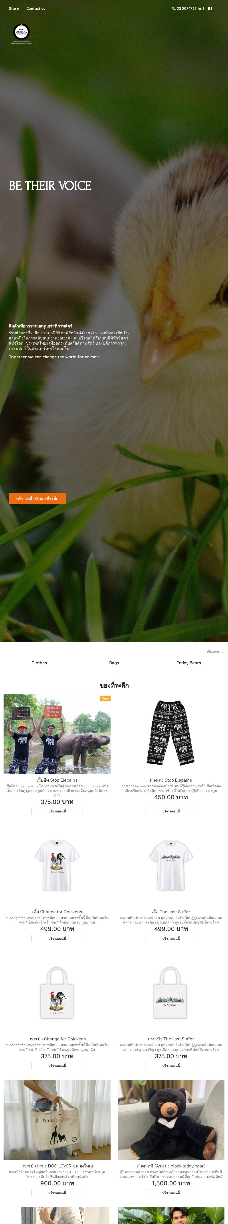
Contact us (35, 8)
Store (14, 8)
